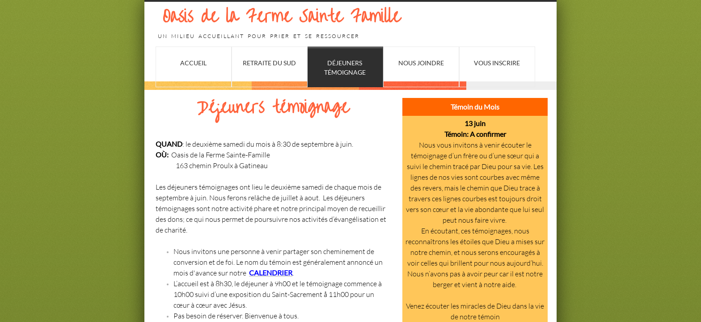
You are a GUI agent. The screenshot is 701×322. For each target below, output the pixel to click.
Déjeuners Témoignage (345, 67)
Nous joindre (421, 63)
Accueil (193, 63)
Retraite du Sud (269, 63)
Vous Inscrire (497, 63)
